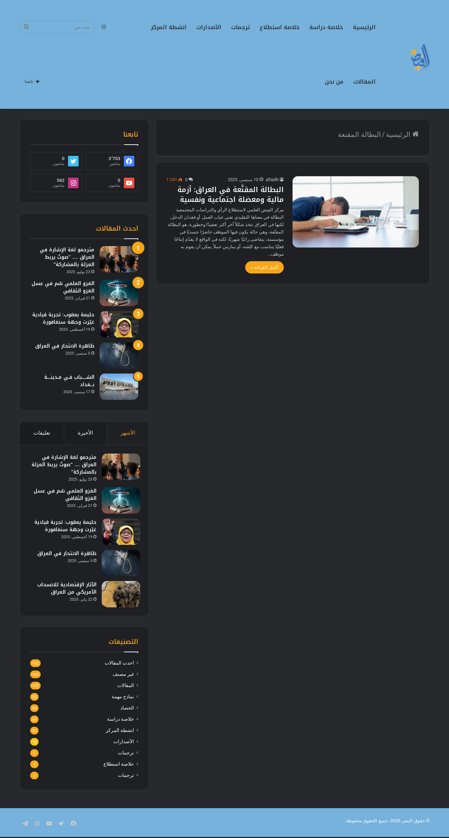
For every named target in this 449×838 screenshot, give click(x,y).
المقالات (364, 81)
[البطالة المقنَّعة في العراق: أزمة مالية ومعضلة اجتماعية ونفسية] (356, 212)
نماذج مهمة (123, 701)
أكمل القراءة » (264, 267)
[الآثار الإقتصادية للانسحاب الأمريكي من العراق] (119, 596)
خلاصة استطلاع (280, 27)
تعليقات (41, 433)
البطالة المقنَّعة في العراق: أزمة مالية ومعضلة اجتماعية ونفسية (230, 194)
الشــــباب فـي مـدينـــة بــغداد (69, 380)
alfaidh (272, 179)
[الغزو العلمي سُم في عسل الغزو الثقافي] (119, 293)
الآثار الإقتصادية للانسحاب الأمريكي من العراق (64, 590)
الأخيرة (85, 433)
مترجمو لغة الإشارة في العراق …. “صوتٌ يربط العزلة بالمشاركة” (67, 257)
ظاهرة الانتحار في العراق (64, 346)
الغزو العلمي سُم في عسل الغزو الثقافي (63, 287)
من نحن (334, 81)
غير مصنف (123, 678)
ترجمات (240, 27)
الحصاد (127, 712)
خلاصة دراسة (326, 27)
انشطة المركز (169, 27)
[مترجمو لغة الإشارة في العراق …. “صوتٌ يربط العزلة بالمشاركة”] (119, 259)
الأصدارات (208, 27)
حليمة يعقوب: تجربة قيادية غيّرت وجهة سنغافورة (63, 318)
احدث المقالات (119, 667)
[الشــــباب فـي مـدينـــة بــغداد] (119, 387)
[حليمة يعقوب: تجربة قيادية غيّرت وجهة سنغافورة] (119, 324)
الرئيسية (364, 27)
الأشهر (128, 433)
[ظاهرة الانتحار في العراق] (119, 355)
